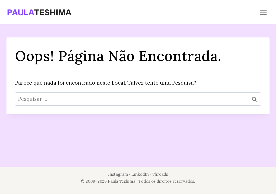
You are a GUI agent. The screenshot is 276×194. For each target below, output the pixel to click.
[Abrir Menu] (263, 12)
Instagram (118, 174)
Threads (160, 174)
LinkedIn (140, 174)
